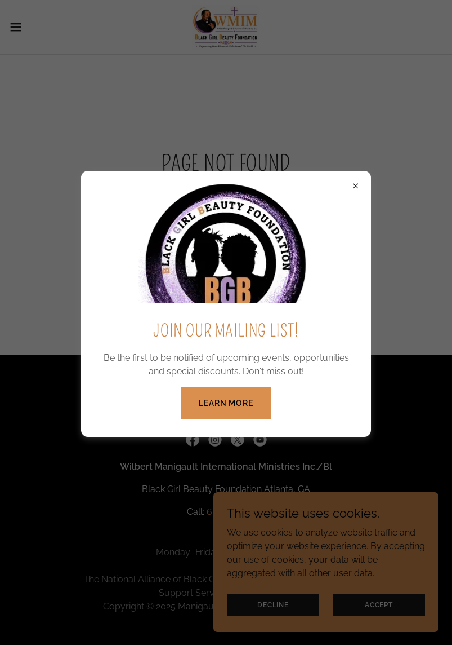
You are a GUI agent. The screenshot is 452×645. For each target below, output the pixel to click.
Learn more (226, 403)
